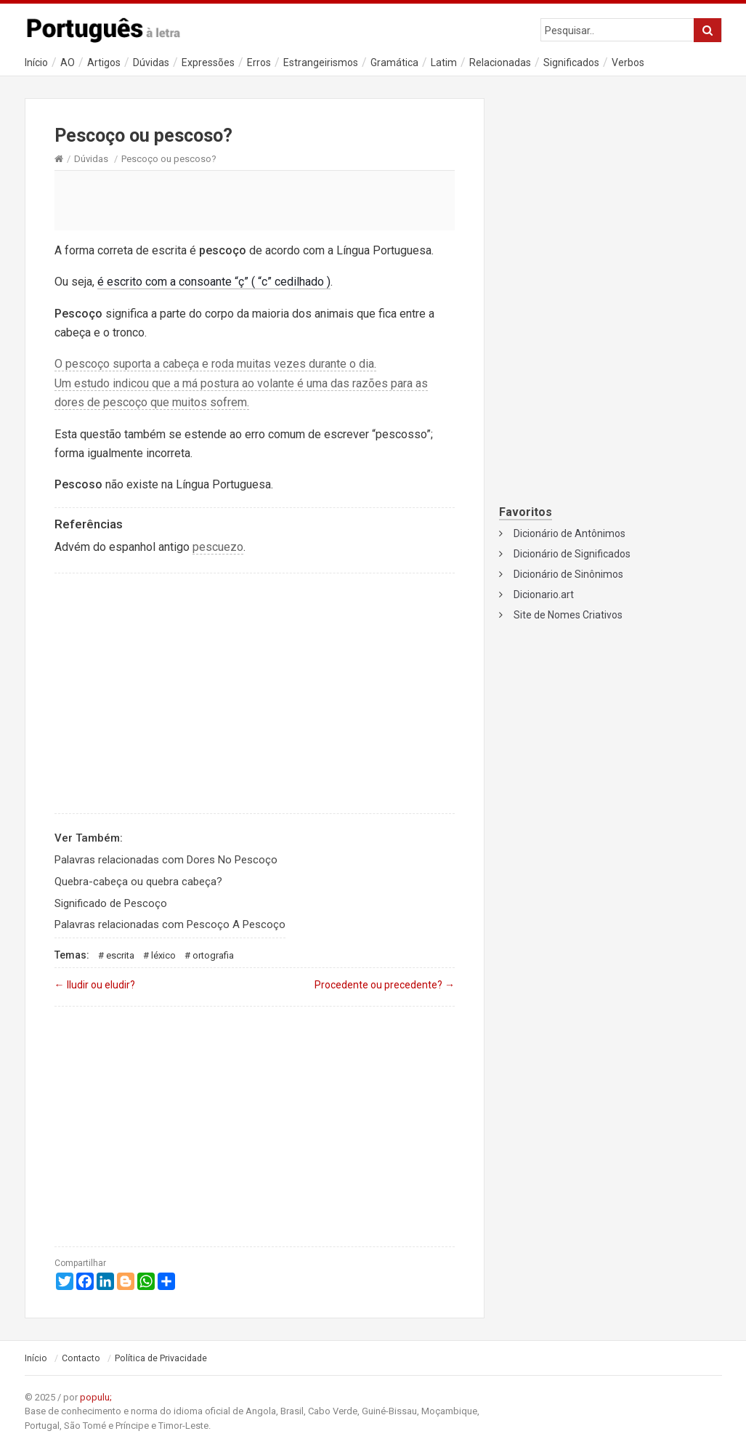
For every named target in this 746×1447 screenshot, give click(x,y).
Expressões (208, 62)
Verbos (628, 62)
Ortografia (213, 955)
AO (67, 62)
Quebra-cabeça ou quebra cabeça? (138, 881)
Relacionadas (500, 62)
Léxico (163, 955)
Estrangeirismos (320, 62)
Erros (259, 62)
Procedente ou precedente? (385, 985)
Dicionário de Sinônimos (568, 574)
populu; (96, 1397)
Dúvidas (151, 62)
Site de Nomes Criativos (568, 615)
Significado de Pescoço (110, 903)
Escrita (120, 955)
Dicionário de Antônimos (569, 533)
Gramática (394, 62)
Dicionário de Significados (572, 554)
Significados (571, 62)
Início (36, 62)
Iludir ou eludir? (94, 985)
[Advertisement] (254, 200)
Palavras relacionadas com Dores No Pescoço (165, 859)
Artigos (104, 62)
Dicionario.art (544, 594)
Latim (444, 62)
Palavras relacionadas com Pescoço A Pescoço (169, 924)
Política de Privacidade (161, 1358)
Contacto (81, 1358)
